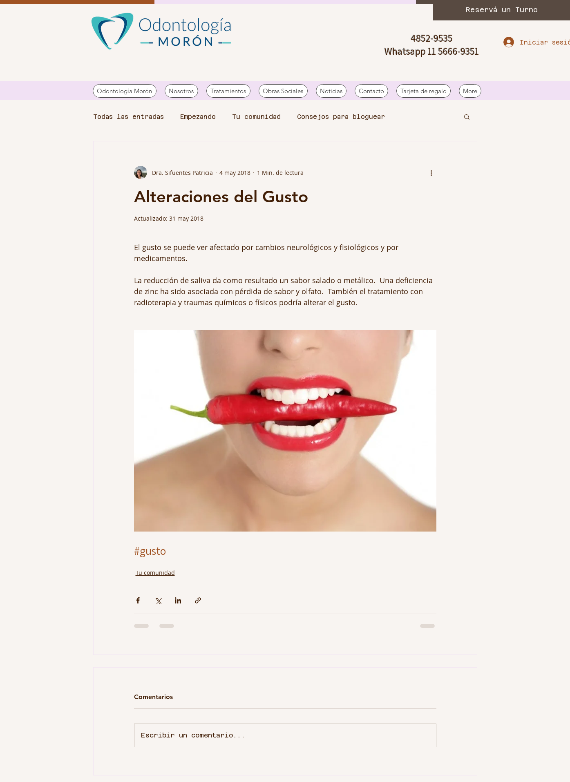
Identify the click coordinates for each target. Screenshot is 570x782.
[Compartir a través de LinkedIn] (178, 600)
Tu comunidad (256, 116)
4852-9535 (432, 38)
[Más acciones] (431, 172)
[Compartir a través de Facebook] (138, 600)
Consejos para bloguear (341, 116)
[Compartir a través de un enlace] (198, 600)
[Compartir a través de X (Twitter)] (158, 600)
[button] (467, 116)
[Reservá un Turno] (501, 10)
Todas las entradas (128, 116)
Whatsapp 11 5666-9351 (431, 51)
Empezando (198, 116)
